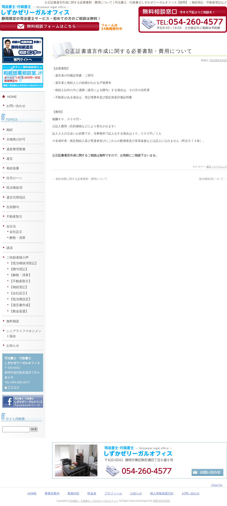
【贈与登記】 (19, 269)
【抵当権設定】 (21, 299)
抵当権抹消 (14, 187)
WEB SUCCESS (161, 501)
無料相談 (12, 321)
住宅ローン (14, 178)
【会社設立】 (19, 293)
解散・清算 (17, 237)
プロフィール (113, 493)
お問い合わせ (15, 106)
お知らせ (12, 345)
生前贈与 (12, 207)
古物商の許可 (15, 139)
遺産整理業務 (15, 149)
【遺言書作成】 (21, 305)
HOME (12, 97)
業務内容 (73, 493)
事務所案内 (52, 493)
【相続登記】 (19, 287)
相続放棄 (12, 168)
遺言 (208, 166)
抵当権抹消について (213, 179)
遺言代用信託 (15, 197)
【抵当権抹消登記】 (24, 263)
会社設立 (16, 232)
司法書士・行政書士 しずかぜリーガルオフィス (93, 501)
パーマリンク (219, 166)
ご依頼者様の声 (17, 257)
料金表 (91, 493)
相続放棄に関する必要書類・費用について (79, 179)
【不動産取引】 (21, 281)
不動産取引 (14, 216)
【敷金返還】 (19, 311)
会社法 (11, 226)
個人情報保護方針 (162, 493)
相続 (9, 130)
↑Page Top (216, 485)
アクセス (14, 387)
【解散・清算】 (21, 275)
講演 (9, 248)
